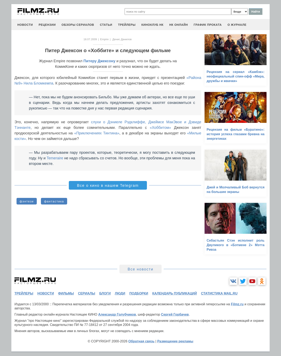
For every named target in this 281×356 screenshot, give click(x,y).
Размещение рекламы (175, 341)
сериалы (86, 293)
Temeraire (55, 158)
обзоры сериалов (78, 24)
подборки (138, 293)
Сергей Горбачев (175, 314)
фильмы (66, 293)
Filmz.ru (237, 304)
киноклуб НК (152, 24)
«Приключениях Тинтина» (96, 133)
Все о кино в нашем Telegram (108, 185)
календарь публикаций (174, 293)
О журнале (236, 24)
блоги (105, 293)
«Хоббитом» (160, 128)
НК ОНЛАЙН (178, 24)
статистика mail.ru (219, 293)
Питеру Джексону (99, 61)
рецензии (47, 24)
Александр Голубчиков (117, 314)
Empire (104, 39)
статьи (106, 24)
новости (25, 24)
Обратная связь (141, 341)
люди (120, 293)
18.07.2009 (90, 39)
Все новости (141, 269)
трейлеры (127, 24)
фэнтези (27, 201)
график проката (208, 24)
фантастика (54, 201)
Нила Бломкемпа (38, 83)
